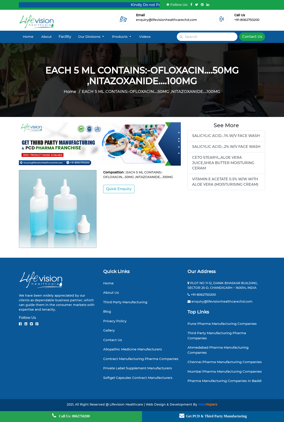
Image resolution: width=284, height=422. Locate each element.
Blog (107, 311)
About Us (111, 292)
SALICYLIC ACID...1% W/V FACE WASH (226, 136)
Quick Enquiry (119, 189)
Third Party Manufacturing (125, 302)
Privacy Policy (114, 321)
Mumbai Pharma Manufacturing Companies (224, 371)
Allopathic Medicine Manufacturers (132, 349)
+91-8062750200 (246, 20)
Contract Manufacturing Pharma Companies (140, 359)
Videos (145, 36)
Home (28, 36)
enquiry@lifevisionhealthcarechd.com (166, 20)
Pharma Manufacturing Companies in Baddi (224, 381)
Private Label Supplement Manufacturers (137, 368)
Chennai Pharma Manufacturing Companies (224, 362)
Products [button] (120, 36)
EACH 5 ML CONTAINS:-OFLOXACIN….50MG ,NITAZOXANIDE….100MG (151, 91)
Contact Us (252, 36)
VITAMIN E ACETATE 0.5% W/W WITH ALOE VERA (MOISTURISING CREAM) (225, 182)
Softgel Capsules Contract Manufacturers (137, 378)
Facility (65, 36)
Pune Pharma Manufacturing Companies (222, 324)
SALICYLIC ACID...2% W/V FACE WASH (226, 147)
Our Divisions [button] (89, 36)
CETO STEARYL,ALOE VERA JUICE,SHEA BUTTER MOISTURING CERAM (223, 162)
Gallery (109, 330)
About (46, 36)
